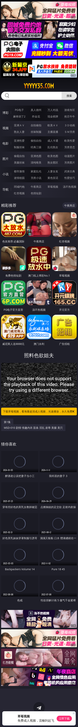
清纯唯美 (36, 162)
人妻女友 (52, 171)
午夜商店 (36, 186)
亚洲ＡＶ (19, 125)
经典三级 (36, 147)
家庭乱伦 (36, 171)
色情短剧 (36, 193)
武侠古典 (69, 171)
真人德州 (36, 110)
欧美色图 (52, 156)
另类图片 (69, 162)
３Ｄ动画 (69, 125)
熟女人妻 (19, 132)
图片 (5, 159)
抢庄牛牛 (69, 116)
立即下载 (64, 718)
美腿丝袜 (19, 162)
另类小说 (36, 178)
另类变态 (69, 147)
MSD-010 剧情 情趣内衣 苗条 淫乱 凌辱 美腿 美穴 (33, 428)
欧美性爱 (69, 140)
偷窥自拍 (19, 156)
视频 (5, 128)
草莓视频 (52, 186)
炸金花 (36, 116)
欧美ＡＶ (52, 125)
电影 (5, 143)
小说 (5, 174)
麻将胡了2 (19, 116)
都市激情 (19, 171)
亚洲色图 (36, 156)
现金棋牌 (52, 116)
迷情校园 (19, 178)
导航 (5, 189)
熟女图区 (52, 162)
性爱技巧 (69, 178)
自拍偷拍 (36, 125)
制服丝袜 (19, 147)
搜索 (69, 95)
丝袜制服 (36, 132)
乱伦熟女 (52, 147)
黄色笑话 (52, 178)
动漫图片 (69, 156)
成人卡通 (52, 140)
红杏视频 (19, 193)
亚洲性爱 (19, 140)
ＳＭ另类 (69, 132)
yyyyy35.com (39, 86)
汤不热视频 (69, 186)
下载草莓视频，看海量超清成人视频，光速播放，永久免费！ (39, 411)
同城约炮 (19, 186)
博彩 (5, 113)
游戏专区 (69, 110)
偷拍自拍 (36, 140)
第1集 (7, 422)
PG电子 (19, 110)
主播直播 (52, 132)
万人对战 (52, 110)
